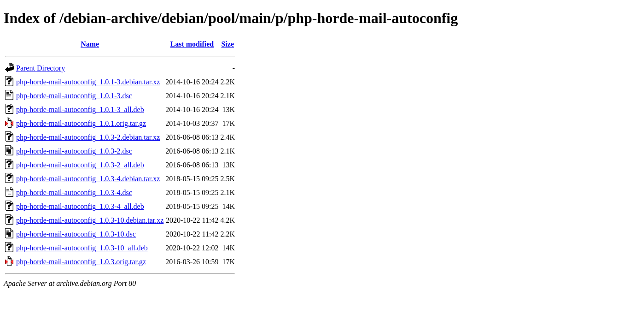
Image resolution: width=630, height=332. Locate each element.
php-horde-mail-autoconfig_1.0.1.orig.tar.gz (81, 123)
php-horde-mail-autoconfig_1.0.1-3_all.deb (80, 109)
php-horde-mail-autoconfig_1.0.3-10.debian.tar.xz (89, 220)
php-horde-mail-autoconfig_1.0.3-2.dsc (74, 151)
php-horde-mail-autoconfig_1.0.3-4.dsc (74, 192)
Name (90, 44)
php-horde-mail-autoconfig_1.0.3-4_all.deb (80, 206)
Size (227, 44)
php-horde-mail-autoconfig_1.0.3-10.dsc (76, 234)
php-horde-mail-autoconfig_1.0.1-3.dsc (74, 96)
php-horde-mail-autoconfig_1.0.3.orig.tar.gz (81, 262)
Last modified (192, 44)
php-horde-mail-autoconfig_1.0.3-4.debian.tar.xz (88, 179)
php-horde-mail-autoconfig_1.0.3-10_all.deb (82, 248)
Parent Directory (40, 68)
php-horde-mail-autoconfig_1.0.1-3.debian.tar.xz (88, 82)
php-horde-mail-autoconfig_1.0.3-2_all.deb (80, 165)
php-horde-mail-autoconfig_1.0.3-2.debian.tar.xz (88, 137)
